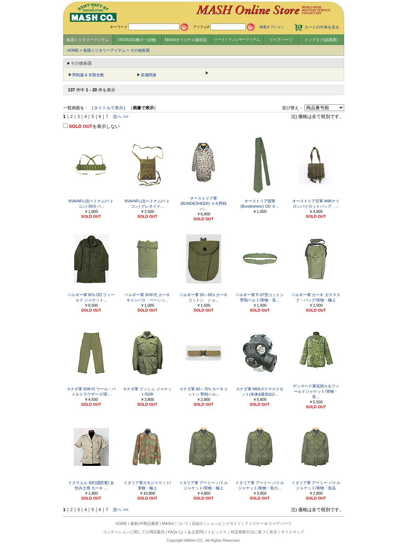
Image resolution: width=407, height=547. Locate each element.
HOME (73, 50)
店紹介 (197, 523)
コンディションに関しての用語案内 (134, 532)
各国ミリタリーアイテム (87, 40)
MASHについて (175, 523)
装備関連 (148, 75)
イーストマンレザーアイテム (237, 39)
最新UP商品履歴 (144, 523)
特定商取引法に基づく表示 (254, 532)
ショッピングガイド (223, 523)
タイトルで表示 (108, 107)
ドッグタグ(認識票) (321, 40)
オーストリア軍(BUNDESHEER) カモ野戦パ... (203, 203)
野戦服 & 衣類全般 (88, 75)
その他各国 (140, 50)
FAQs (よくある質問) (186, 532)
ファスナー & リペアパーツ (267, 523)
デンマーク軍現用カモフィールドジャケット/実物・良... (316, 391)
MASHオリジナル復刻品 (186, 40)
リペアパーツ (281, 40)
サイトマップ (292, 532)
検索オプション (272, 27)
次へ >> (121, 116)
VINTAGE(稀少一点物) (137, 40)
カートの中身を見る (321, 27)
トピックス (217, 532)
